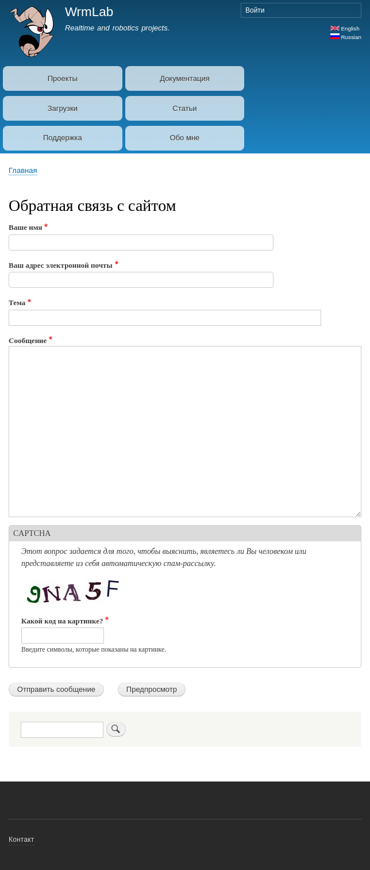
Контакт (21, 840)
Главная (23, 170)
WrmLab (89, 12)
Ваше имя (26, 227)
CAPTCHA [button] (32, 533)
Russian (345, 37)
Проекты (63, 78)
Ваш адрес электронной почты (61, 265)
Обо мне (185, 137)
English (345, 28)
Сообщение (28, 340)
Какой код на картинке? (62, 621)
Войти (255, 10)
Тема (17, 302)
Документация (185, 78)
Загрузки (63, 108)
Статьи (184, 108)
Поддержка (62, 137)
